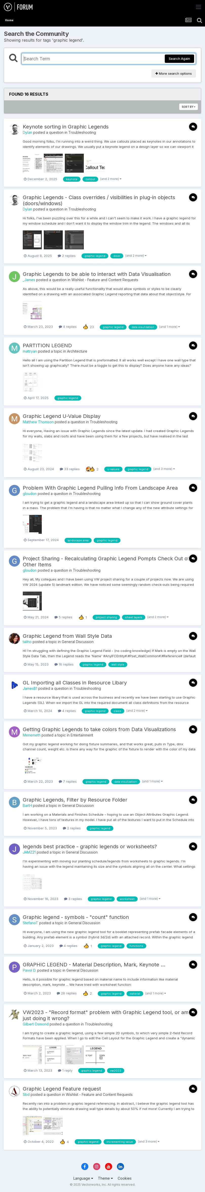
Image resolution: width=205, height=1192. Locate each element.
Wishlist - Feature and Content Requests (104, 280)
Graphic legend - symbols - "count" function (76, 917)
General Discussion (78, 642)
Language (83, 1178)
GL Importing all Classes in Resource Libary (75, 683)
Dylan (27, 132)
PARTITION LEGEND (47, 345)
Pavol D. (29, 970)
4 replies (68, 327)
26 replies (67, 993)
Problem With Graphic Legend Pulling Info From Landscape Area (100, 488)
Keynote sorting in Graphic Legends (66, 127)
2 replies (67, 256)
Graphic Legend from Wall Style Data (67, 636)
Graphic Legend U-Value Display (61, 416)
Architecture (77, 351)
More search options (173, 73)
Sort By (188, 106)
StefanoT (30, 923)
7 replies (68, 781)
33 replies (70, 469)
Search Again (179, 59)
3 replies (73, 899)
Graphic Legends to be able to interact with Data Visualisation (97, 274)
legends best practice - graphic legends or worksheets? (90, 846)
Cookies (125, 1178)
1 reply (65, 1070)
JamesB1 (30, 688)
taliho (27, 642)
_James (29, 280)
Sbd (26, 1094)
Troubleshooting (82, 132)
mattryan (30, 351)
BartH (27, 805)
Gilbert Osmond (36, 1024)
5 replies (63, 617)
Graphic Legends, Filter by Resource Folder (75, 800)
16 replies (64, 664)
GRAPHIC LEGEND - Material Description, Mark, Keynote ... (94, 965)
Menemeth (31, 735)
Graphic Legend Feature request (62, 1089)
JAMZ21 (29, 852)
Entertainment (82, 735)
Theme (105, 1178)
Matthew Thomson (38, 422)
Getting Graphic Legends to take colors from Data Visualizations (99, 729)
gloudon (30, 493)
